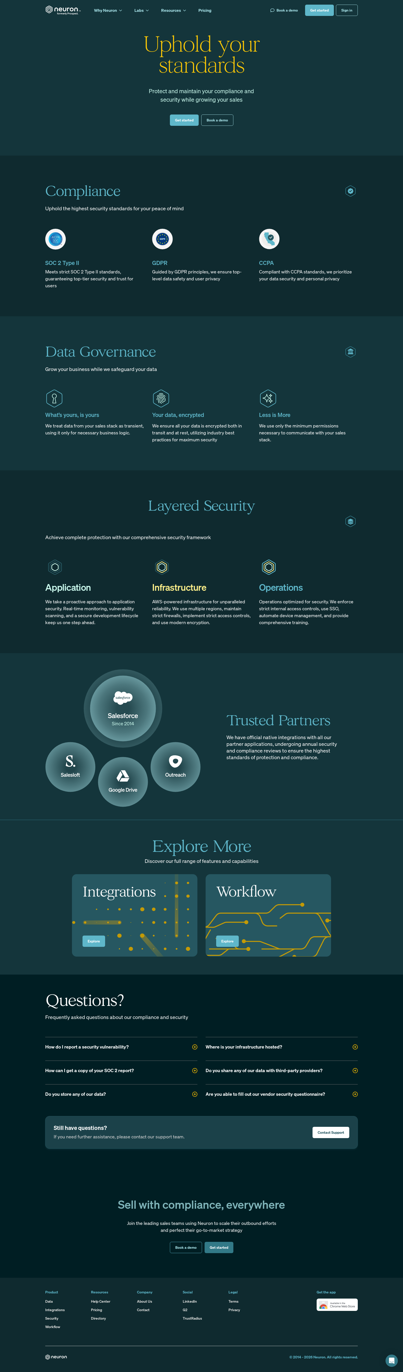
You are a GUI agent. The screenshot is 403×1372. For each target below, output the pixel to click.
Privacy (234, 1309)
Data (49, 1301)
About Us (144, 1301)
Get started (319, 10)
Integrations (55, 1309)
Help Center (100, 1301)
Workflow (52, 1326)
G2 (185, 1309)
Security (51, 1318)
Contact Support (331, 1132)
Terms (233, 1301)
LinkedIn (190, 1301)
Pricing (96, 1309)
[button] (337, 1305)
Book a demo (284, 10)
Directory (98, 1318)
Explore (94, 941)
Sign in (346, 10)
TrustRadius (192, 1318)
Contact (143, 1309)
